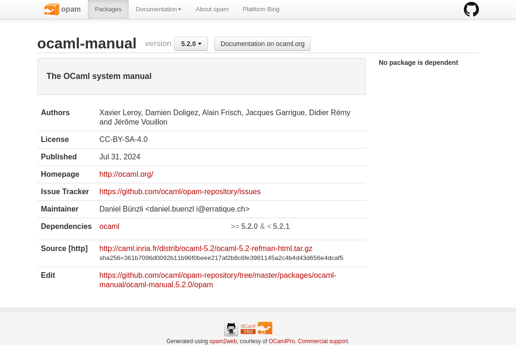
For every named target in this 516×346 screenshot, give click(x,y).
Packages (108, 9)
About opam (211, 9)
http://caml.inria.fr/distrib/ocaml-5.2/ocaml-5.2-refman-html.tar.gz (205, 248)
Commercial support (323, 341)
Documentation (158, 9)
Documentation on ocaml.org (262, 43)
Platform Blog (261, 9)
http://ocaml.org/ (126, 174)
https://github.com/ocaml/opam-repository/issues (179, 192)
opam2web (223, 341)
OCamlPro (282, 341)
